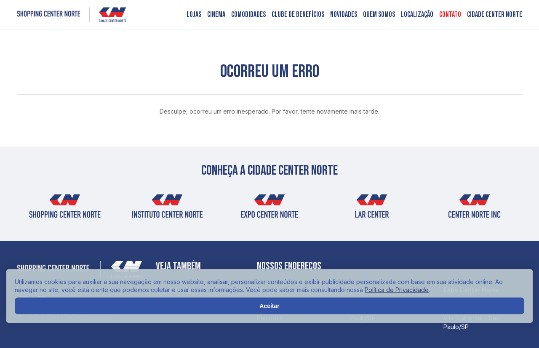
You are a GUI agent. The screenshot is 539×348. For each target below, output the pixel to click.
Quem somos (379, 15)
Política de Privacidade (397, 289)
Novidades (343, 15)
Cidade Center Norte (494, 15)
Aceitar (269, 306)
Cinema (216, 15)
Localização (417, 15)
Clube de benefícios (298, 15)
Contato (450, 15)
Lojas (194, 15)
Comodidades (248, 15)
